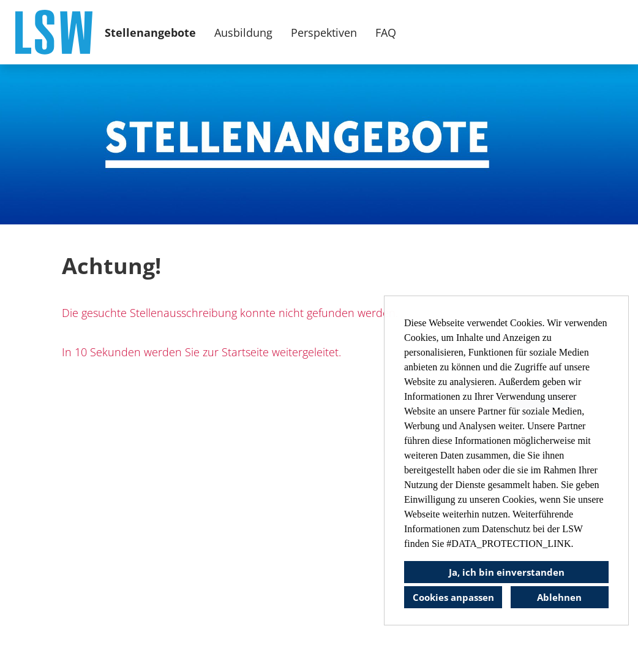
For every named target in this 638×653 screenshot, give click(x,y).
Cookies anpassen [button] (453, 597)
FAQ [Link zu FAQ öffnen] (385, 32)
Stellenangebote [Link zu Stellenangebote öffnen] (150, 32)
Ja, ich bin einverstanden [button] (507, 572)
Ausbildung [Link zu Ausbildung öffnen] (243, 32)
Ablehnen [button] (559, 597)
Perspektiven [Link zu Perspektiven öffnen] (324, 32)
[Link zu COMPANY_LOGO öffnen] (53, 32)
